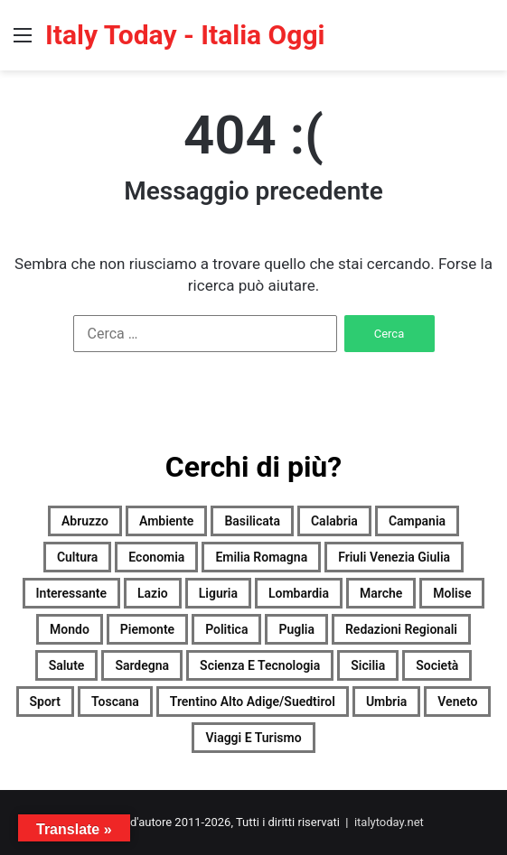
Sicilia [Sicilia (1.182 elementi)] (368, 665)
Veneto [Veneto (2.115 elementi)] (457, 701)
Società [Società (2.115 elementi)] (437, 665)
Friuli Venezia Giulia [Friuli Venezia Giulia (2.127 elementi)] (394, 557)
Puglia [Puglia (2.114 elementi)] (296, 629)
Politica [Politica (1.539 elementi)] (226, 629)
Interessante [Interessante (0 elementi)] (72, 593)
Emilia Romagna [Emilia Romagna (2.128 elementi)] (261, 557)
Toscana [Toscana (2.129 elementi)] (115, 701)
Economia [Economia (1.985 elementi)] (156, 557)
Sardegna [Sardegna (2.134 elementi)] (142, 665)
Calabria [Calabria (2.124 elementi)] (334, 521)
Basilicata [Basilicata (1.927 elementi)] (252, 521)
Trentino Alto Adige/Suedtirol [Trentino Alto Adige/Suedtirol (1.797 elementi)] (252, 701)
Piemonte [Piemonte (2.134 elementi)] (147, 629)
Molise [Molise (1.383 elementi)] (452, 593)
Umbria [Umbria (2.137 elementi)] (386, 701)
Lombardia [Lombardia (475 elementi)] (298, 593)
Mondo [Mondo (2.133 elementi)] (69, 629)
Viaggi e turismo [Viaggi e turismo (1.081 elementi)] (253, 737)
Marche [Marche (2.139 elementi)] (381, 593)
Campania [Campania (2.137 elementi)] (417, 521)
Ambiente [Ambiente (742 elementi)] (166, 521)
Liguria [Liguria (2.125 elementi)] (218, 593)
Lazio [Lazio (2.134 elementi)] (152, 593)
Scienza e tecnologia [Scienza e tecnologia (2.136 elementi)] (260, 665)
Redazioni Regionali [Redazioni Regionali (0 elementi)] (401, 629)
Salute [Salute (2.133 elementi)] (67, 665)
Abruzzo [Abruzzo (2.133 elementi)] (84, 521)
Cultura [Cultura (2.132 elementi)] (77, 557)
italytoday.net (389, 822)
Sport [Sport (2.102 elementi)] (45, 701)
